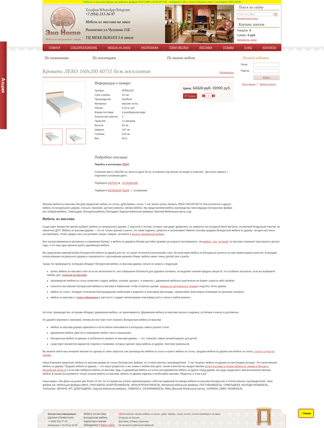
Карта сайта (107, 425)
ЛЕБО (125, 164)
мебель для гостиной (215, 241)
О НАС (248, 47)
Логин (244, 64)
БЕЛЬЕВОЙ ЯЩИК (118, 190)
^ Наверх (306, 413)
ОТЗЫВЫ (228, 47)
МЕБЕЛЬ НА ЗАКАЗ (119, 47)
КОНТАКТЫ (269, 47)
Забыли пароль (268, 84)
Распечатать (227, 72)
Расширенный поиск (247, 18)
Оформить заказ (247, 39)
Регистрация (248, 84)
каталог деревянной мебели (148, 234)
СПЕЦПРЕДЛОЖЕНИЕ (84, 47)
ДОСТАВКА (205, 47)
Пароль (245, 70)
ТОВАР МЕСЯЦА (179, 47)
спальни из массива (74, 275)
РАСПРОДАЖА (149, 47)
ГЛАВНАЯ (54, 47)
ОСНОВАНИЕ (130, 183)
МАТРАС (113, 183)
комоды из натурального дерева (178, 286)
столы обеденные (87, 297)
